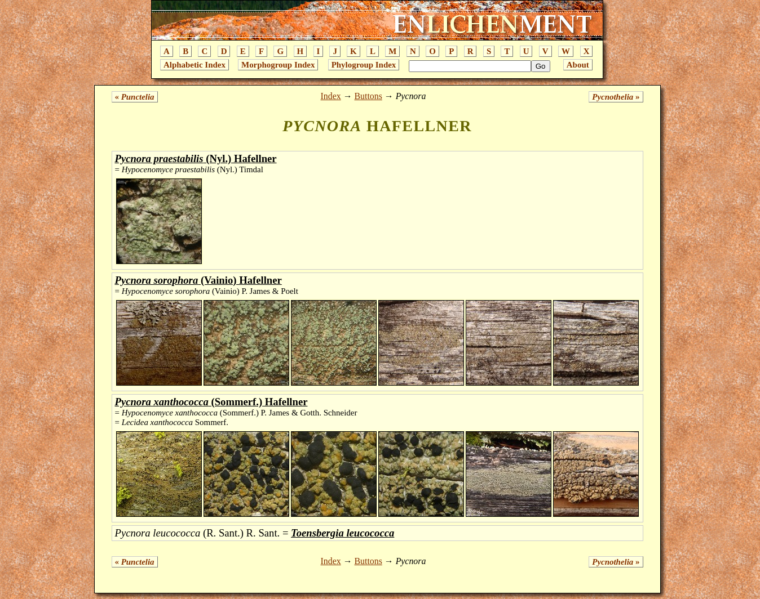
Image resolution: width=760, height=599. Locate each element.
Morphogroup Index (278, 64)
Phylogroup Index (364, 64)
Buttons (368, 96)
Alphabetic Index (195, 64)
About (578, 64)
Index (331, 96)
